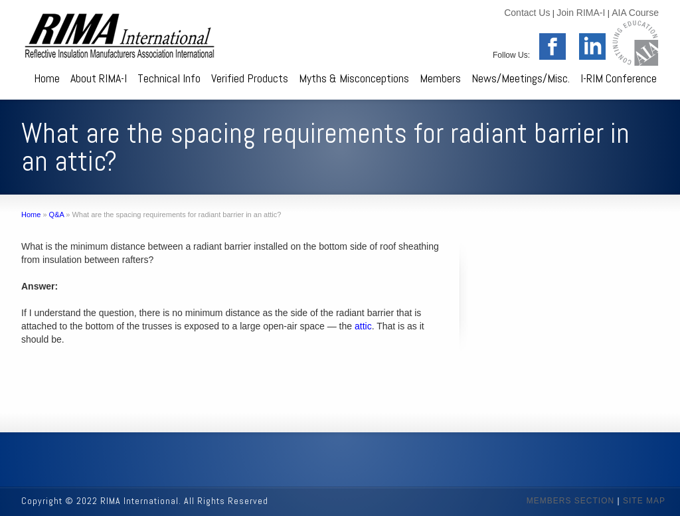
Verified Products (249, 78)
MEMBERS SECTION (570, 500)
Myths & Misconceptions (354, 78)
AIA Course (635, 12)
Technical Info (169, 78)
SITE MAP (644, 500)
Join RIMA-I (580, 12)
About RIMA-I (98, 78)
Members (440, 78)
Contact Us (527, 12)
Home (47, 78)
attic (363, 326)
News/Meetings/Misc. (520, 78)
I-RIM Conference (618, 78)
